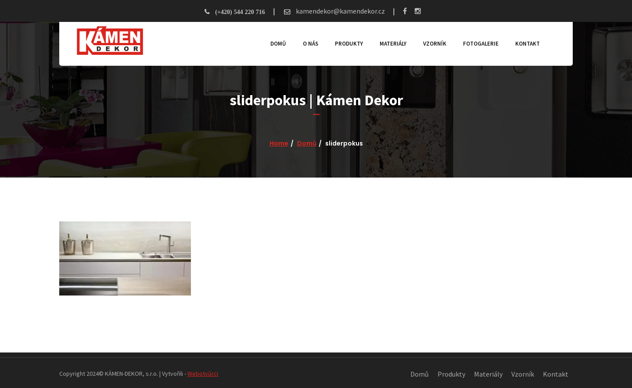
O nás (310, 43)
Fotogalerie (481, 43)
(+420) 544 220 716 (240, 12)
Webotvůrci (202, 373)
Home (278, 143)
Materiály (393, 43)
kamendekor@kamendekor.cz (339, 11)
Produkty (349, 43)
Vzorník (434, 43)
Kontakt (527, 43)
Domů (278, 43)
